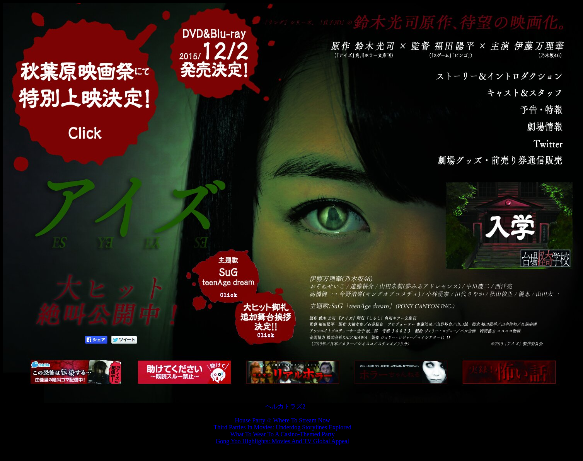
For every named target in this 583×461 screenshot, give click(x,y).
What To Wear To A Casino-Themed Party (282, 434)
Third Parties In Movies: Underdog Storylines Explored (282, 427)
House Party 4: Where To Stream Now (282, 420)
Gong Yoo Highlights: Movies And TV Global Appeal (282, 441)
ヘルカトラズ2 (285, 406)
